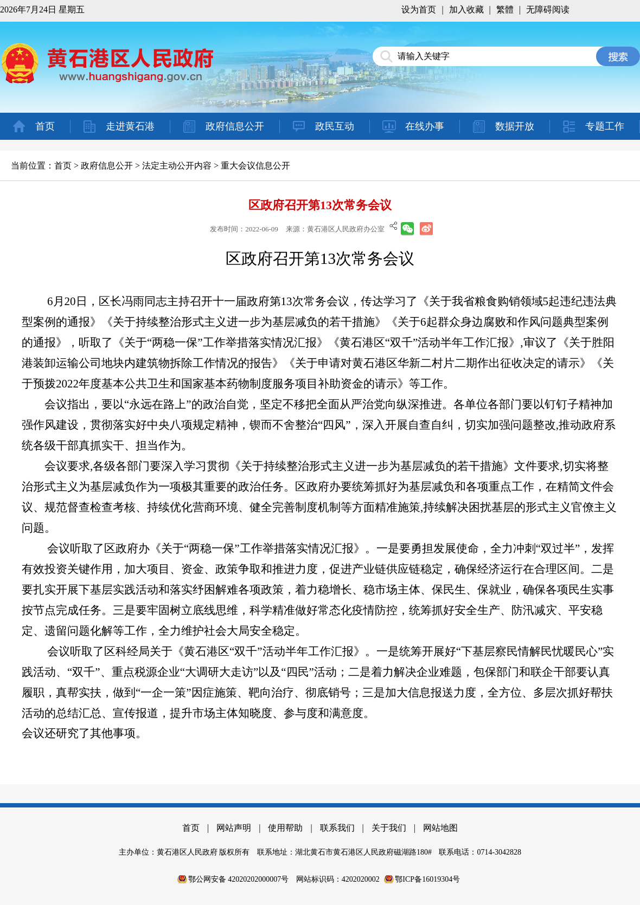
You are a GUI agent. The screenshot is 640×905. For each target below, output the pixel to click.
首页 (45, 126)
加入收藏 (466, 9)
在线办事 (424, 126)
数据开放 (514, 126)
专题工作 (604, 126)
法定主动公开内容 (177, 165)
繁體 (505, 9)
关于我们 (389, 827)
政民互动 (334, 126)
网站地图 (440, 827)
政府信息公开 (235, 126)
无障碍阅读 (547, 9)
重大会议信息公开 (255, 165)
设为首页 (418, 9)
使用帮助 (285, 827)
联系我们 (337, 827)
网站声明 (233, 827)
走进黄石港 (130, 126)
